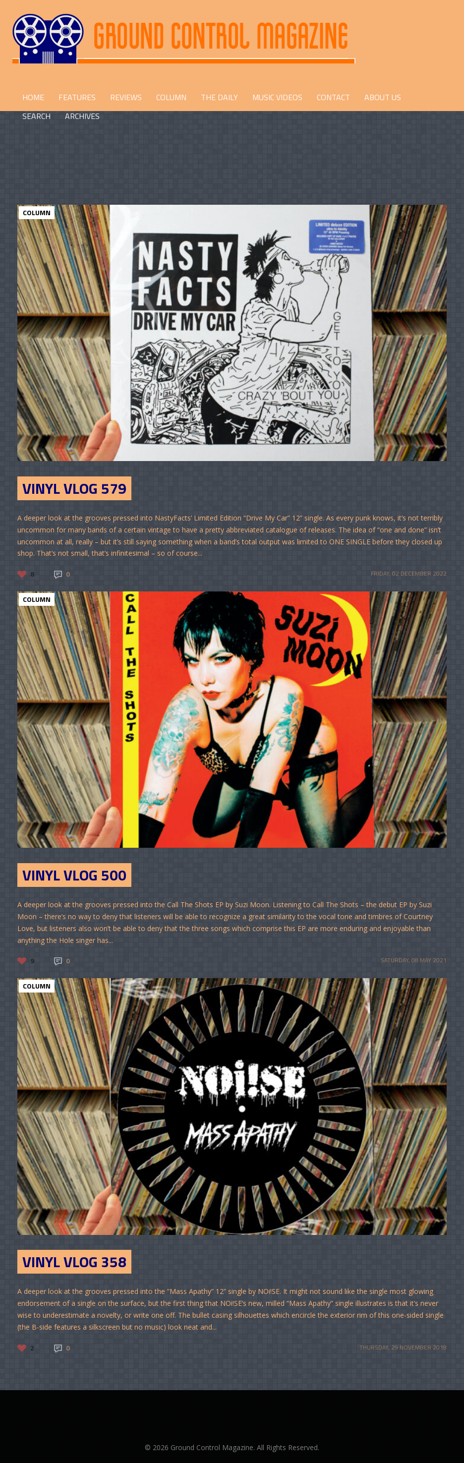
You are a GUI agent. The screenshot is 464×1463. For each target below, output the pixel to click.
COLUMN (171, 97)
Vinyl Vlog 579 (74, 488)
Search (36, 116)
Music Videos (277, 97)
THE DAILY (219, 97)
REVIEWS (126, 97)
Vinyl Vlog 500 (74, 875)
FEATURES (77, 97)
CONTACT (333, 97)
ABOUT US (382, 97)
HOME (33, 97)
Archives (82, 116)
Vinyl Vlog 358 (74, 1261)
